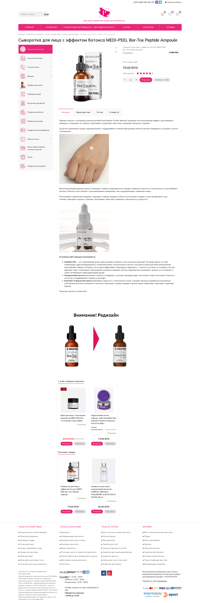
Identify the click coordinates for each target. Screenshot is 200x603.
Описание (65, 112)
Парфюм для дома (31, 85)
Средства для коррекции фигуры (117, 552)
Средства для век (152, 548)
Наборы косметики (31, 121)
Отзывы (170, 27)
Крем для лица (26, 556)
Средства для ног (110, 556)
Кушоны (147, 544)
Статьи (126, 27)
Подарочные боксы (31, 112)
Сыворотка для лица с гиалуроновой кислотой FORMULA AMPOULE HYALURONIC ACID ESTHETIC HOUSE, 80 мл (103, 491)
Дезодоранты (108, 540)
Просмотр (80, 444)
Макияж (35, 76)
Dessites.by (162, 581)
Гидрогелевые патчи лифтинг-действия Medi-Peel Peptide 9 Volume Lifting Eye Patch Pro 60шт (103, 419)
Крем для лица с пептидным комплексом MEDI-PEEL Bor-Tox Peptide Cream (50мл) (73, 418)
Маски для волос (68, 548)
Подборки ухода (30, 94)
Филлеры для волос (70, 544)
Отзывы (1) (114, 112)
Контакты (148, 27)
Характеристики (83, 112)
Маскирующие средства (154, 564)
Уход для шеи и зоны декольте (33, 564)
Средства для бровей (153, 552)
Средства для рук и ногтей (114, 548)
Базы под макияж (152, 540)
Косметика (51, 27)
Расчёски (65, 564)
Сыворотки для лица (28, 552)
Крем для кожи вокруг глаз (31, 560)
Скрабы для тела (110, 544)
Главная (29, 27)
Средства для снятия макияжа (33, 532)
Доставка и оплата (104, 27)
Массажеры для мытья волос (74, 560)
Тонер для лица (26, 544)
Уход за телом (35, 67)
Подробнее (128, 53)
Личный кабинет (173, 2)
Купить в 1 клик (162, 80)
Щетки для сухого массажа (114, 560)
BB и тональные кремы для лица (158, 532)
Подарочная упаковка (33, 166)
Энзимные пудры (27, 540)
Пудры (147, 536)
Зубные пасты (35, 139)
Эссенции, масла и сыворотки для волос (79, 552)
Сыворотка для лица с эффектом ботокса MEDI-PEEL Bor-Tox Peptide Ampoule (71, 490)
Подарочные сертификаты (77, 27)
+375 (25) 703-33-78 (73, 572)
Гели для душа (108, 536)
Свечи (26, 157)
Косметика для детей (32, 103)
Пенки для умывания (28, 536)
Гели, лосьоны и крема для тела (116, 532)
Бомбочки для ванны (111, 564)
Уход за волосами (35, 58)
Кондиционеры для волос (72, 536)
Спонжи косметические (154, 556)
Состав (100, 112)
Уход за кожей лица (35, 49)
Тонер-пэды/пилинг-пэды (30, 548)
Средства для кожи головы (73, 540)
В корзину (145, 80)
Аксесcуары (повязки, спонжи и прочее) (32, 148)
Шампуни (65, 532)
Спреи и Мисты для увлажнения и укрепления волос (80, 556)
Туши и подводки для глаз (155, 560)
